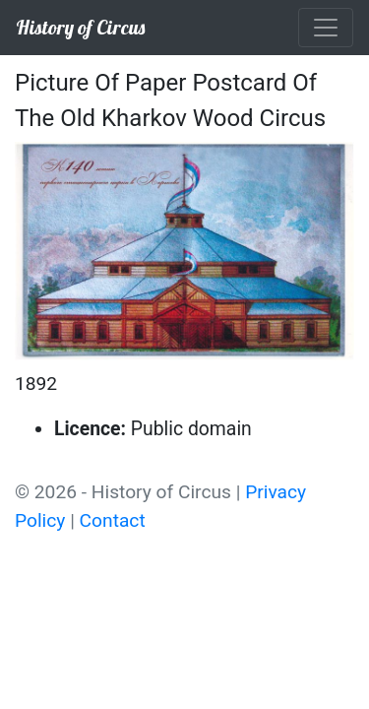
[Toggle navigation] (325, 27)
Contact (113, 520)
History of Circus (80, 27)
